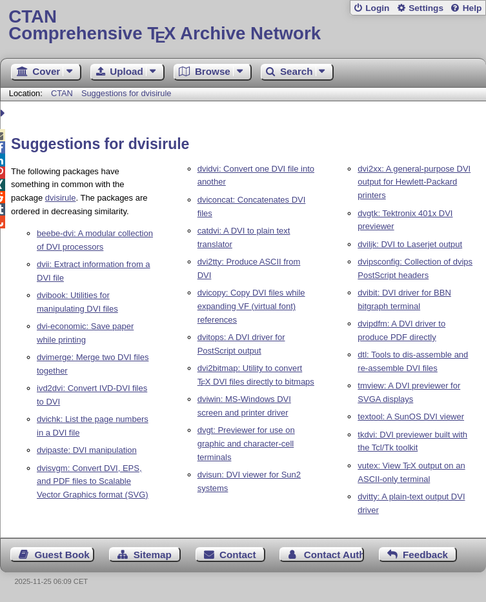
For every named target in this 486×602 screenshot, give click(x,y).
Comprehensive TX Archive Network (242, 25)
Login (377, 8)
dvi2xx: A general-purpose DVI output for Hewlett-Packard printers (414, 182)
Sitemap (153, 554)
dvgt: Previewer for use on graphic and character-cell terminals (246, 443)
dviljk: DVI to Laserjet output (410, 244)
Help (472, 8)
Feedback (425, 554)
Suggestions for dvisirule (126, 93)
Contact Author (334, 554)
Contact (237, 554)
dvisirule (60, 198)
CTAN (62, 93)
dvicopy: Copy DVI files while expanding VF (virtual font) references (251, 306)
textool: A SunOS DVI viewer (411, 416)
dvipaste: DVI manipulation (87, 450)
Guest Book (62, 554)
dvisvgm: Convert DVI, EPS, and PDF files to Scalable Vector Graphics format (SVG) (92, 481)
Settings (426, 8)
